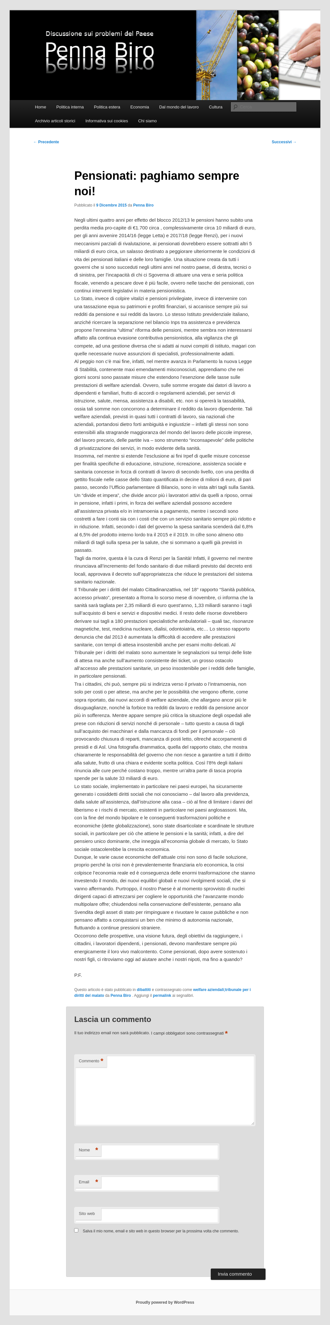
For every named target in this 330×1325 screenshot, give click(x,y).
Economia (140, 107)
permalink (162, 995)
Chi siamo (147, 120)
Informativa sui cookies (106, 120)
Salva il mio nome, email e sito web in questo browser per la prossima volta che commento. (161, 1231)
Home (40, 107)
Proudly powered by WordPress (165, 1302)
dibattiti (144, 989)
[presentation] (118, 1252)
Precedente (46, 142)
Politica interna (70, 107)
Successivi (284, 142)
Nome (88, 1150)
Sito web (87, 1213)
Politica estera (107, 107)
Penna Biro (143, 205)
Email (88, 1182)
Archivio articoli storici (55, 120)
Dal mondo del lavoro (179, 107)
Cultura (215, 107)
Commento (91, 1061)
